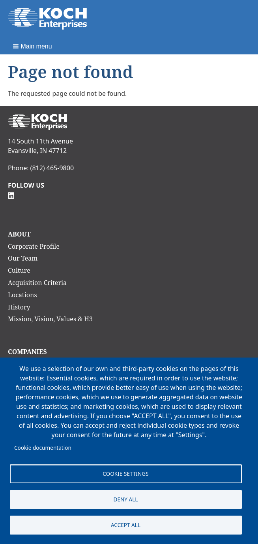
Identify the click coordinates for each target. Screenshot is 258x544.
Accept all (125, 525)
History (19, 307)
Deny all (126, 499)
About (19, 234)
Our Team (22, 258)
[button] (33, 46)
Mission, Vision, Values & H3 (50, 319)
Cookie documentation (42, 447)
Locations (22, 295)
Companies (27, 351)
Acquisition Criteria (37, 282)
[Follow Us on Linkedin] (11, 194)
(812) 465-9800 (52, 168)
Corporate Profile (34, 246)
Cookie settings (125, 473)
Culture (19, 270)
